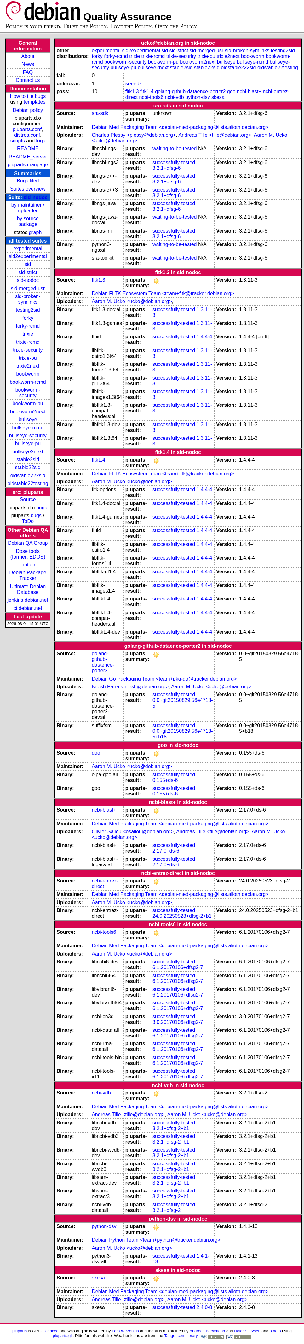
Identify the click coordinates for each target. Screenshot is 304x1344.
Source (28, 499)
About (27, 56)
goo (231, 91)
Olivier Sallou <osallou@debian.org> (133, 831)
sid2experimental (28, 256)
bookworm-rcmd (28, 382)
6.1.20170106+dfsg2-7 (177, 967)
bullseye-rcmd (27, 427)
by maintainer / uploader (27, 207)
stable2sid (27, 459)
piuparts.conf (27, 129)
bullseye (28, 419)
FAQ (28, 72)
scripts (17, 140)
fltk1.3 (132, 91)
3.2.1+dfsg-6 (166, 168)
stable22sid (28, 467)
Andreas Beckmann (207, 1331)
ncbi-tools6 (151, 97)
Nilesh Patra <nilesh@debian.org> (130, 686)
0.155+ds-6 (165, 780)
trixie (27, 333)
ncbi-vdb (174, 97)
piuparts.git (62, 1335)
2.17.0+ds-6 (165, 850)
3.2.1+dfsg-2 (166, 1210)
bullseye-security (28, 435)
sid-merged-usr (28, 288)
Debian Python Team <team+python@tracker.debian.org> (156, 1240)
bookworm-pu (28, 403)
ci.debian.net (28, 608)
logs (40, 140)
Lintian (27, 564)
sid (28, 264)
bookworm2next (28, 411)
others (275, 1331)
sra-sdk (133, 83)
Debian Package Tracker (27, 575)
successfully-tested (173, 162)
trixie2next (27, 366)
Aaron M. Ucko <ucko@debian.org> (132, 301)
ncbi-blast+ (249, 91)
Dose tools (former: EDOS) (27, 554)
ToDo (28, 521)
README (27, 148)
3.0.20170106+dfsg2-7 (177, 1022)
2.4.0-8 (204, 1307)
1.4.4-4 (204, 336)
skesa (218, 97)
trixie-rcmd (28, 342)
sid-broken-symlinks (27, 299)
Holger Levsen (247, 1331)
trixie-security (28, 350)
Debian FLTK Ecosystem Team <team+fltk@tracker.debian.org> (163, 293)
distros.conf (27, 135)
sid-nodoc (36, 197)
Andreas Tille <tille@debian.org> (214, 135)
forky (27, 318)
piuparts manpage (28, 164)
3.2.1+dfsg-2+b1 (170, 1128)
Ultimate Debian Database (28, 589)
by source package (28, 221)
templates (34, 102)
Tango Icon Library (181, 1335)
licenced (51, 1331)
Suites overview (27, 189)
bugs (41, 507)
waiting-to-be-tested (174, 148)
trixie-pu (28, 358)
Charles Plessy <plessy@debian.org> (134, 135)
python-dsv (197, 97)
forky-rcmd (28, 326)
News (27, 64)
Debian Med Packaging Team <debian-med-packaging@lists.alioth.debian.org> (180, 127)
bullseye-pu (28, 443)
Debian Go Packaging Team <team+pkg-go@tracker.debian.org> (164, 678)
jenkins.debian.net (28, 600)
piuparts (19, 1331)
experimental (27, 248)
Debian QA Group (28, 543)
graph (35, 232)
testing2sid (28, 310)
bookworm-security (27, 392)
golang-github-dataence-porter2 (190, 91)
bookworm (27, 373)
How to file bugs (28, 96)
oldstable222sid (27, 475)
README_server (28, 156)
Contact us (28, 80)
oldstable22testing (28, 483)
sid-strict (28, 272)
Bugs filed (28, 180)
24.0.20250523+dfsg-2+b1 (182, 916)
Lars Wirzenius (125, 1331)
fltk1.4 (147, 91)
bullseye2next (27, 451)
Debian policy (28, 110)
